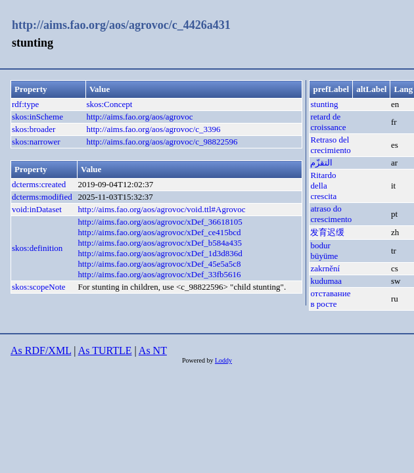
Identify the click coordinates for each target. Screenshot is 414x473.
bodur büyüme (324, 250)
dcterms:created (39, 184)
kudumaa (326, 281)
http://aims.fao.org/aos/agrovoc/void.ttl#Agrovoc (161, 209)
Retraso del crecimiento (330, 145)
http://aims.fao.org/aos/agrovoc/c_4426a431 (121, 25)
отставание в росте (330, 298)
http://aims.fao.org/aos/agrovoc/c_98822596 (161, 141)
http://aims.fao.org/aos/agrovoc (139, 117)
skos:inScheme (37, 117)
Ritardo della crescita (323, 185)
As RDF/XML (41, 350)
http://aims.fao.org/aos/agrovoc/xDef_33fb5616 (159, 274)
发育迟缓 (327, 232)
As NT (153, 350)
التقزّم (321, 163)
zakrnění (325, 268)
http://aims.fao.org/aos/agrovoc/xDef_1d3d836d (160, 253)
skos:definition (37, 248)
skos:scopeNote (39, 287)
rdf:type (25, 104)
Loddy (223, 360)
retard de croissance (328, 122)
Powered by (198, 360)
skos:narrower (36, 141)
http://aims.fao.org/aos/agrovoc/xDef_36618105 (160, 222)
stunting (324, 104)
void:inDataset (37, 209)
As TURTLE (105, 350)
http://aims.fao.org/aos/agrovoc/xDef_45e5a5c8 (159, 264)
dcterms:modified (42, 197)
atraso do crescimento (331, 214)
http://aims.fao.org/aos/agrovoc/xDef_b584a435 (160, 243)
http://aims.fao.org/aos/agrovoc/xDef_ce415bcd (159, 232)
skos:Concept (109, 104)
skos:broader (33, 129)
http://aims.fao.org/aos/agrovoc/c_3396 (153, 129)
